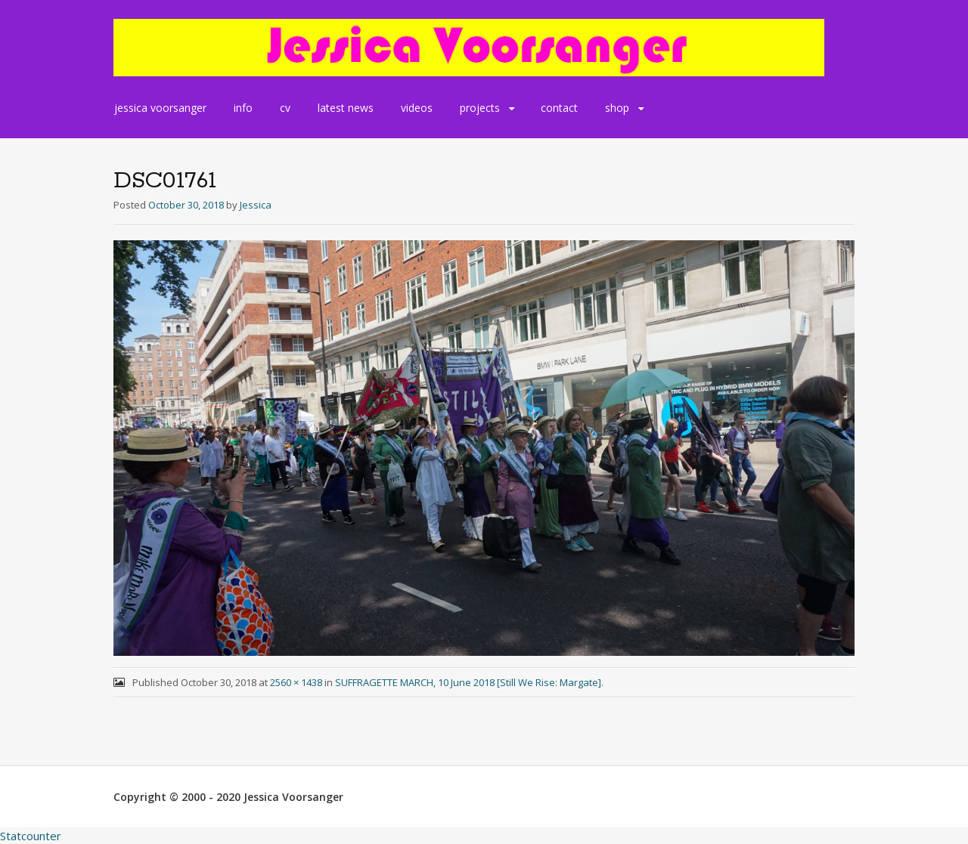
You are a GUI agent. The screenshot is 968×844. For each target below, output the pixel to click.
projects (480, 107)
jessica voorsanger (160, 107)
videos (417, 107)
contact (559, 107)
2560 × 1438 (296, 682)
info (243, 107)
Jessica (255, 205)
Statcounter (30, 835)
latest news (346, 107)
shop (617, 107)
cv (285, 107)
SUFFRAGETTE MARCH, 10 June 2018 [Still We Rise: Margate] (468, 682)
